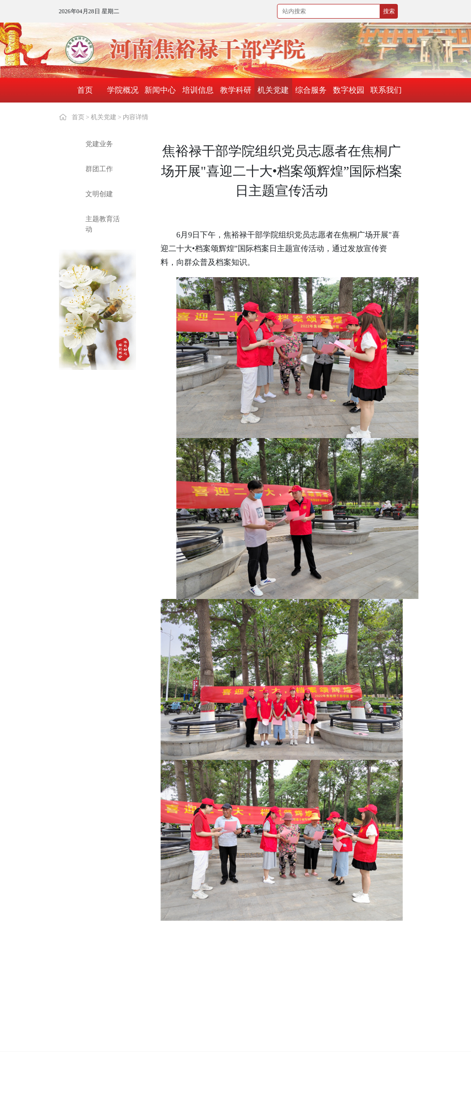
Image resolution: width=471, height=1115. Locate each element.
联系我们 (386, 90)
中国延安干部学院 (235, 977)
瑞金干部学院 (296, 1028)
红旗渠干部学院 (368, 977)
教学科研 (235, 90)
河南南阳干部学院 (303, 1003)
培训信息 (198, 90)
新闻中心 (160, 90)
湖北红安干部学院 (98, 1028)
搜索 (389, 11)
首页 (85, 90)
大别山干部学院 (95, 1003)
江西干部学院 (365, 1003)
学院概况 (123, 90)
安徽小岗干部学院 (166, 1043)
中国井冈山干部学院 (170, 977)
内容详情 (135, 117)
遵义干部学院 (160, 1028)
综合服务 (311, 90)
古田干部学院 (228, 1028)
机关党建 (273, 90)
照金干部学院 (91, 1043)
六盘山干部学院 (368, 1028)
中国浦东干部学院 (303, 977)
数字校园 (348, 90)
